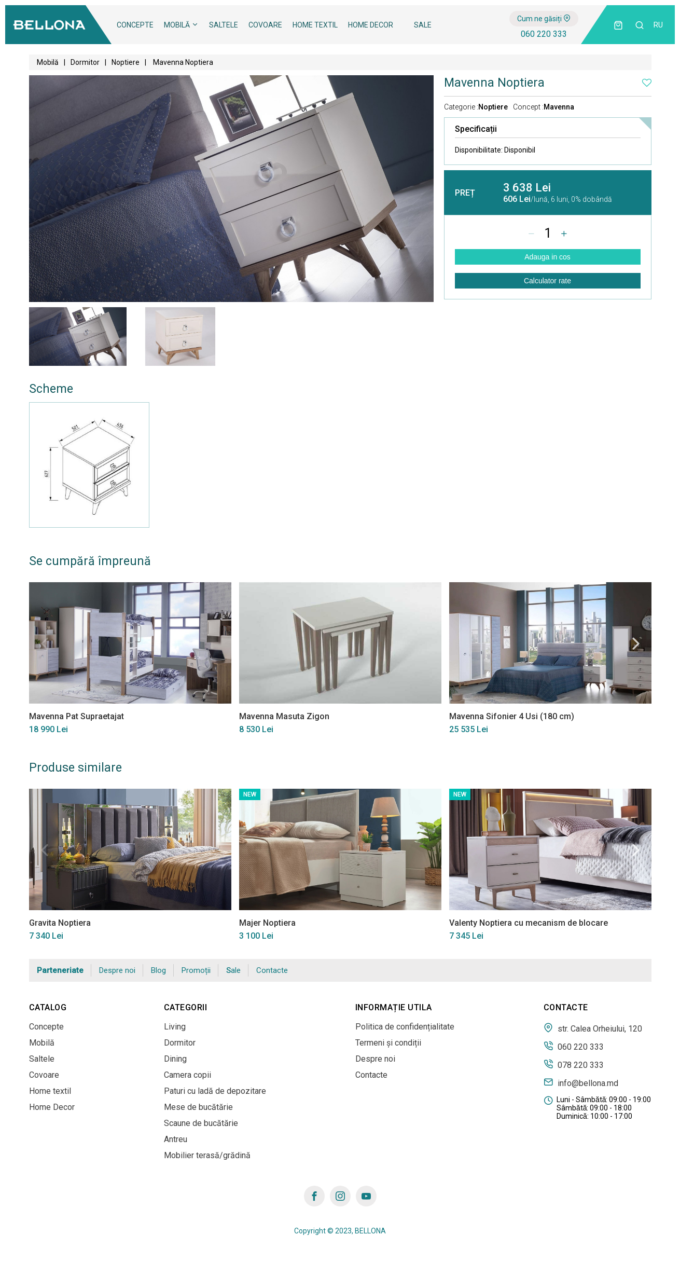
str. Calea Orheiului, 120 (593, 1028)
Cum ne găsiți (544, 19)
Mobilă (181, 25)
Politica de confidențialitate (404, 1027)
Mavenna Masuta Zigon (284, 716)
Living (175, 1027)
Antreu (175, 1139)
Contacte (272, 970)
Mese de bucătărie (198, 1107)
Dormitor (85, 62)
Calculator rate (547, 281)
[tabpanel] (78, 336)
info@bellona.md (581, 1082)
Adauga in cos (547, 257)
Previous (44, 643)
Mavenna (559, 107)
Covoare (265, 25)
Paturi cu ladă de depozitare (215, 1091)
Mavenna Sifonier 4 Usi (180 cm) (511, 716)
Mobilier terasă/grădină (207, 1155)
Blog (158, 970)
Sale (423, 25)
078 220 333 (574, 1064)
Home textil (315, 25)
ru (658, 25)
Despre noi (117, 970)
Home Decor (370, 25)
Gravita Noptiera (60, 923)
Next (636, 643)
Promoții (196, 970)
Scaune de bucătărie (201, 1123)
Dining (175, 1059)
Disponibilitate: (495, 150)
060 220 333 (544, 34)
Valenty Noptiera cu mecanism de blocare (528, 923)
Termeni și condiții (388, 1043)
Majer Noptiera (267, 923)
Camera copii (187, 1075)
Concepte (135, 25)
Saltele (223, 25)
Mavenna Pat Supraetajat (76, 716)
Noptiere (126, 62)
